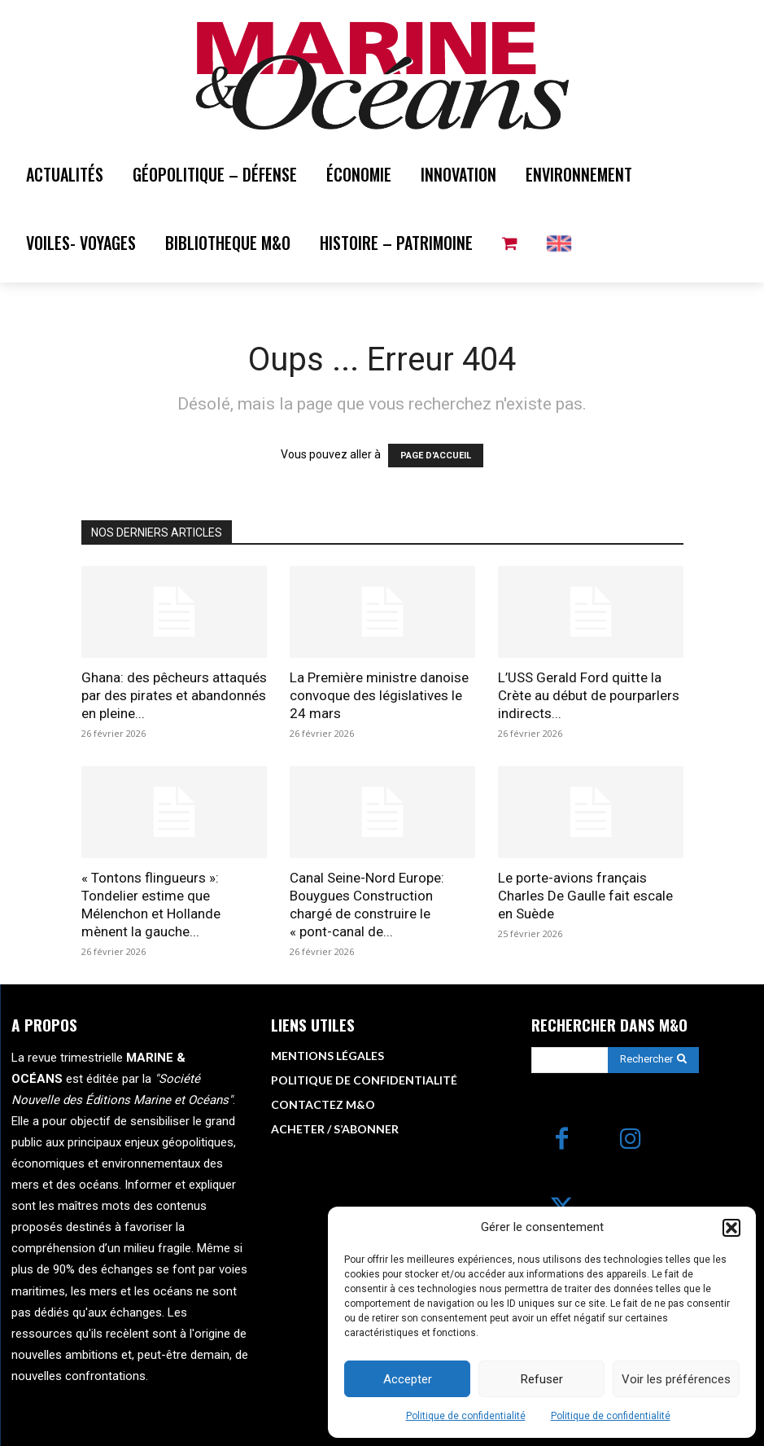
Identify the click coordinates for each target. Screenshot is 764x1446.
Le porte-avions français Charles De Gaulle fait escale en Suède (585, 896)
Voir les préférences (676, 1379)
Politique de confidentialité (466, 1416)
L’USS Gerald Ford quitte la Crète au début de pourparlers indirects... (588, 695)
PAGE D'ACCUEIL (435, 455)
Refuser (542, 1379)
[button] (731, 1228)
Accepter (407, 1379)
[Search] (653, 1059)
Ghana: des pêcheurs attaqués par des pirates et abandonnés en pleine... (174, 695)
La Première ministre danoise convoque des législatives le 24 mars (379, 695)
